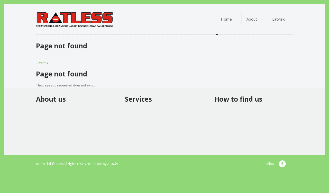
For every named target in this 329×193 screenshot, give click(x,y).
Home (41, 63)
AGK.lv (112, 164)
